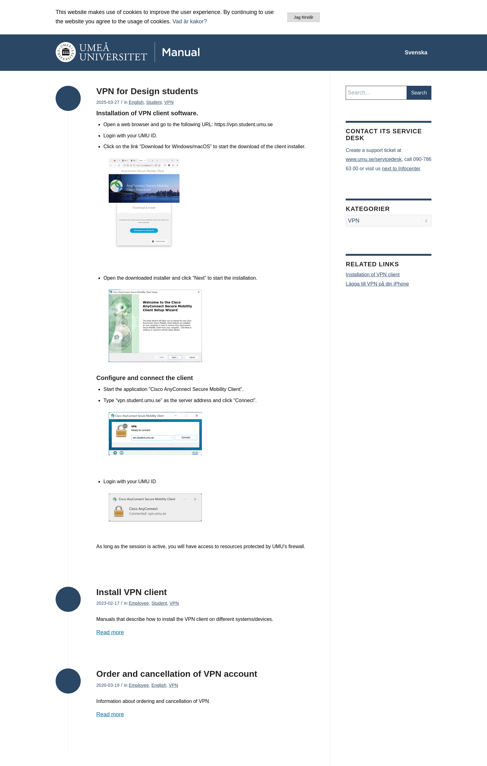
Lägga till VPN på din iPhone (377, 284)
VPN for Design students (147, 91)
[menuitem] (416, 52)
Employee (139, 603)
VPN (169, 102)
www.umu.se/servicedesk (374, 159)
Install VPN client (131, 592)
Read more (110, 632)
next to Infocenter (401, 168)
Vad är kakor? (189, 21)
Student (154, 102)
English (136, 102)
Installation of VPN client (372, 274)
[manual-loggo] (146, 52)
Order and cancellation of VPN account (176, 674)
